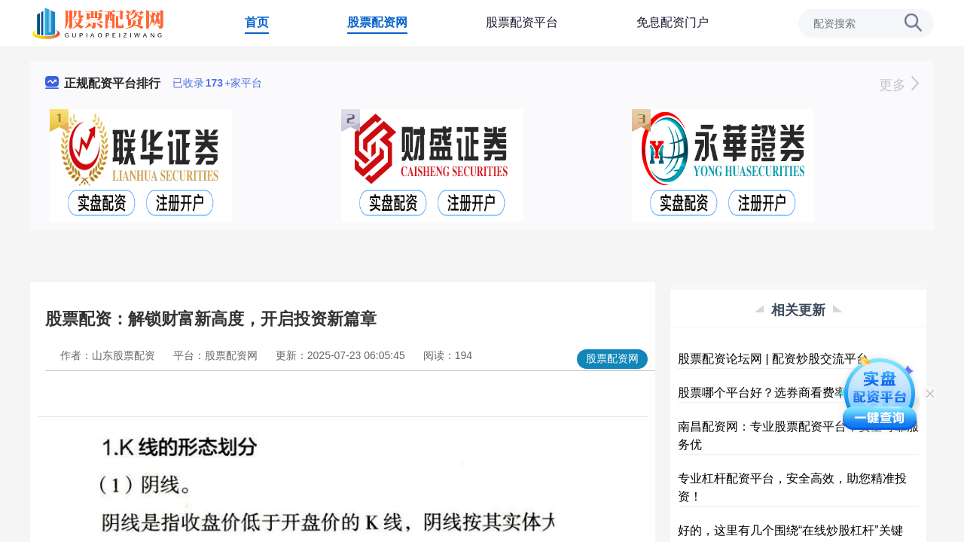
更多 (899, 85)
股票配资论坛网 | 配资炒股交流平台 (773, 358)
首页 (257, 22)
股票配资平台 (522, 22)
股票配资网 (377, 22)
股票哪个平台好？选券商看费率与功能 (780, 392)
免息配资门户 (672, 22)
